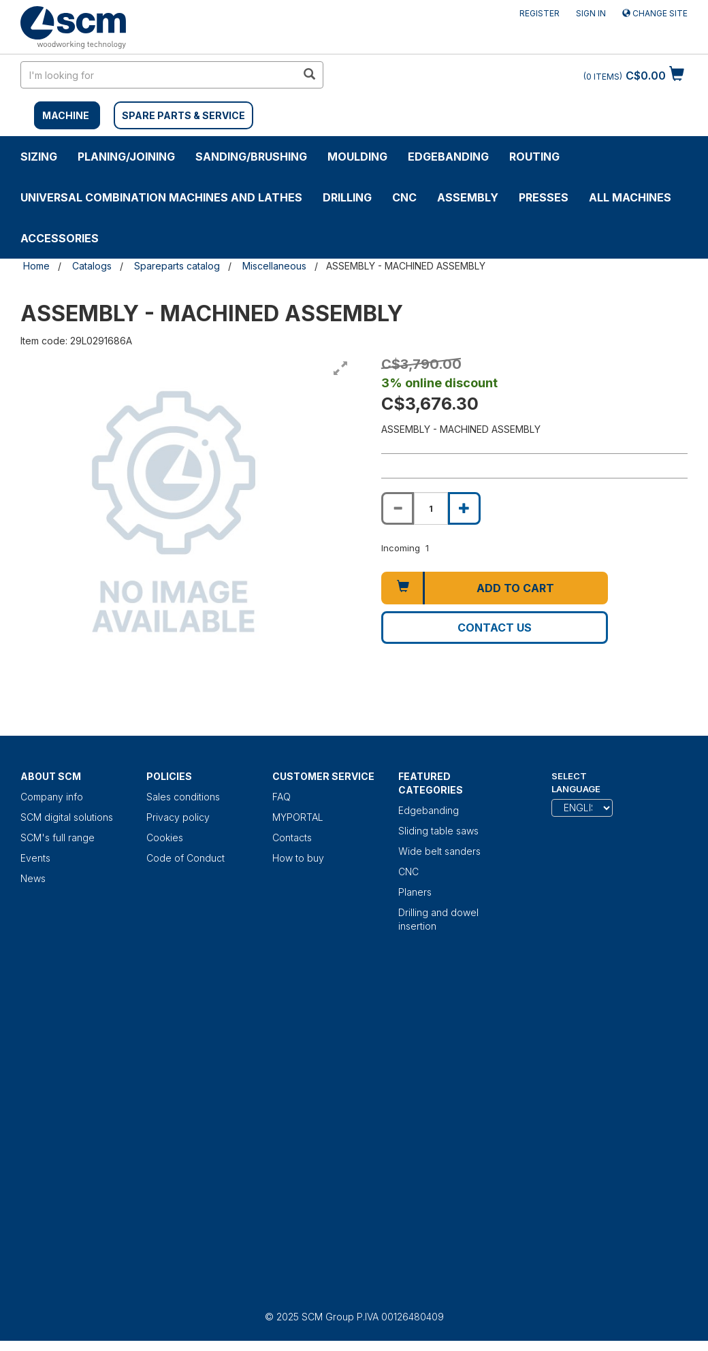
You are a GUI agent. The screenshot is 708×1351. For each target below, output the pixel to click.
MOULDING (357, 156)
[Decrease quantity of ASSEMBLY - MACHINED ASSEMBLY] (397, 508)
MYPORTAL (297, 817)
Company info (51, 796)
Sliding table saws (438, 830)
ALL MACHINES (630, 197)
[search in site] (158, 75)
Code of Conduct (185, 858)
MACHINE (65, 115)
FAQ (281, 796)
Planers (415, 892)
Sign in (591, 13)
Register (539, 13)
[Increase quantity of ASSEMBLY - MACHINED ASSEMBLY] (464, 508)
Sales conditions (183, 796)
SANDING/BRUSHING (251, 156)
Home (36, 266)
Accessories (59, 238)
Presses (543, 197)
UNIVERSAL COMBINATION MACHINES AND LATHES (161, 197)
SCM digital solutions (66, 817)
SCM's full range (57, 837)
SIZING (38, 156)
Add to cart (515, 588)
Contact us (494, 627)
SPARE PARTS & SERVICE (183, 115)
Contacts (292, 837)
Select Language (575, 782)
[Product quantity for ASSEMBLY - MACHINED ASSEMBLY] (431, 508)
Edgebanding (448, 156)
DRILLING (347, 197)
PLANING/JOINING (126, 156)
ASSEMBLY (467, 197)
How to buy (298, 858)
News (33, 878)
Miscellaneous (274, 266)
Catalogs (92, 266)
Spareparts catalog (177, 266)
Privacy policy (178, 817)
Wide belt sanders (439, 851)
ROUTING (534, 156)
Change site (655, 13)
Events (35, 858)
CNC (404, 197)
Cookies (164, 837)
